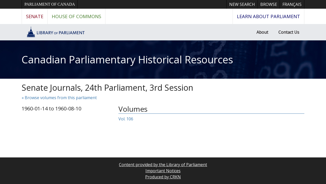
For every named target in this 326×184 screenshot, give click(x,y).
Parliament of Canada (49, 4)
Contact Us (288, 32)
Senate (34, 16)
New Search (242, 4)
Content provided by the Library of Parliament (163, 164)
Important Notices (163, 171)
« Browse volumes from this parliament (59, 97)
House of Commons (76, 16)
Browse (268, 4)
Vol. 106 (125, 119)
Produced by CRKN (163, 177)
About (262, 32)
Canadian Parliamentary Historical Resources (127, 59)
